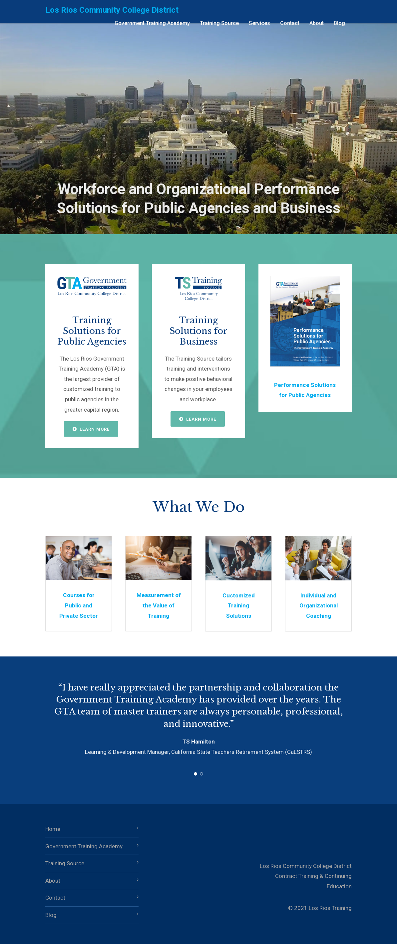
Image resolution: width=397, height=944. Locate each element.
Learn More (91, 429)
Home (52, 829)
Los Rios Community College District (112, 10)
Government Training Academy (152, 23)
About (316, 23)
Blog (339, 23)
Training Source (219, 23)
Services (259, 23)
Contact (289, 23)
